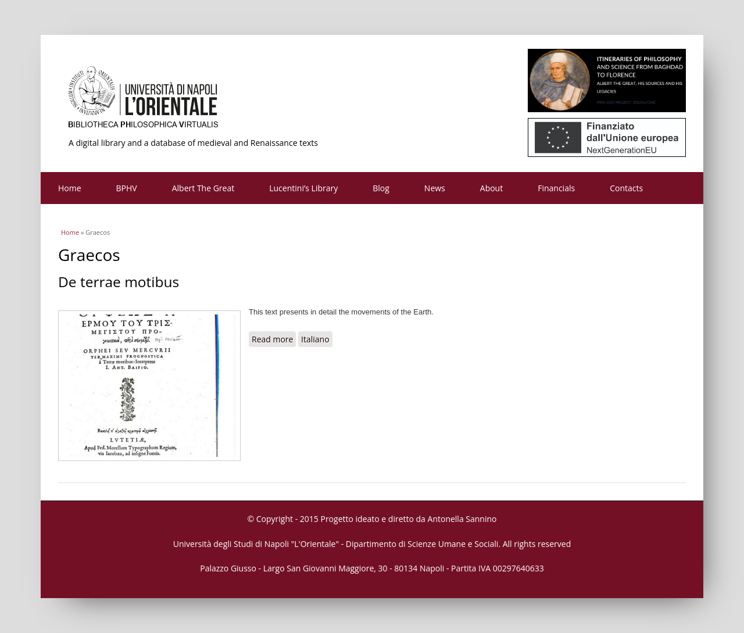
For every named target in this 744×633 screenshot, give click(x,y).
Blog (381, 188)
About (491, 188)
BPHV (126, 188)
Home (69, 188)
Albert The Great (203, 188)
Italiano (315, 339)
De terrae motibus (118, 281)
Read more (274, 339)
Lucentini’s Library (303, 188)
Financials (556, 188)
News (434, 188)
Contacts (626, 188)
